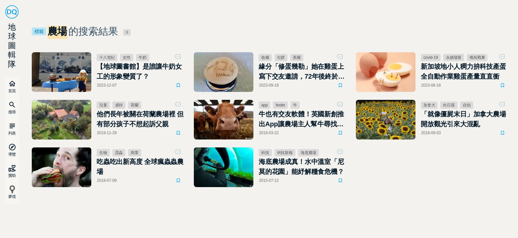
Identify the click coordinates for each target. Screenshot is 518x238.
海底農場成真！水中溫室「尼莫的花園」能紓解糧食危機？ (301, 166)
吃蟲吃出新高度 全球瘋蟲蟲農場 (140, 166)
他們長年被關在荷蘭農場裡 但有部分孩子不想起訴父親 (140, 119)
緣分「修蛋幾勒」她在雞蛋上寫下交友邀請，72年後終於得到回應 (302, 72)
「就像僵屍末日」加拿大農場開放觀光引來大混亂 (463, 119)
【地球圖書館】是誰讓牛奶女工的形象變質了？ (139, 71)
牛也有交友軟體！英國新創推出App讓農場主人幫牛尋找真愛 (301, 119)
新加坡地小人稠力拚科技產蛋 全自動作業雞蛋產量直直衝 (465, 71)
